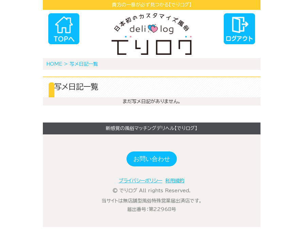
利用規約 (174, 180)
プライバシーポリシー (140, 180)
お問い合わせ (151, 159)
